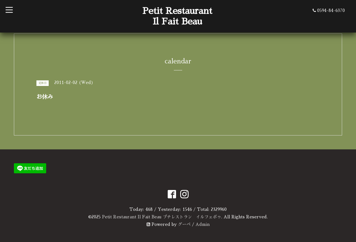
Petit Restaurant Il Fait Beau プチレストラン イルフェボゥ (161, 217)
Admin (203, 224)
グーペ (184, 224)
